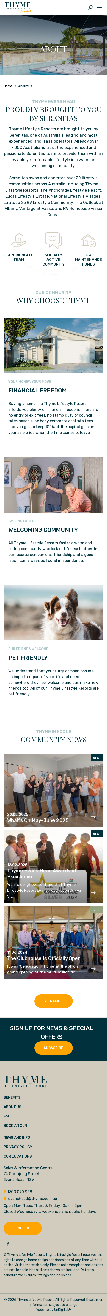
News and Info (17, 1137)
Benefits (12, 1097)
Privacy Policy (18, 1147)
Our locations (18, 1156)
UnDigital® (62, 1310)
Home (8, 86)
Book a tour (15, 1126)
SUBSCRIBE (53, 1048)
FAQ (7, 1116)
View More (54, 1001)
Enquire (22, 1228)
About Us (12, 1107)
